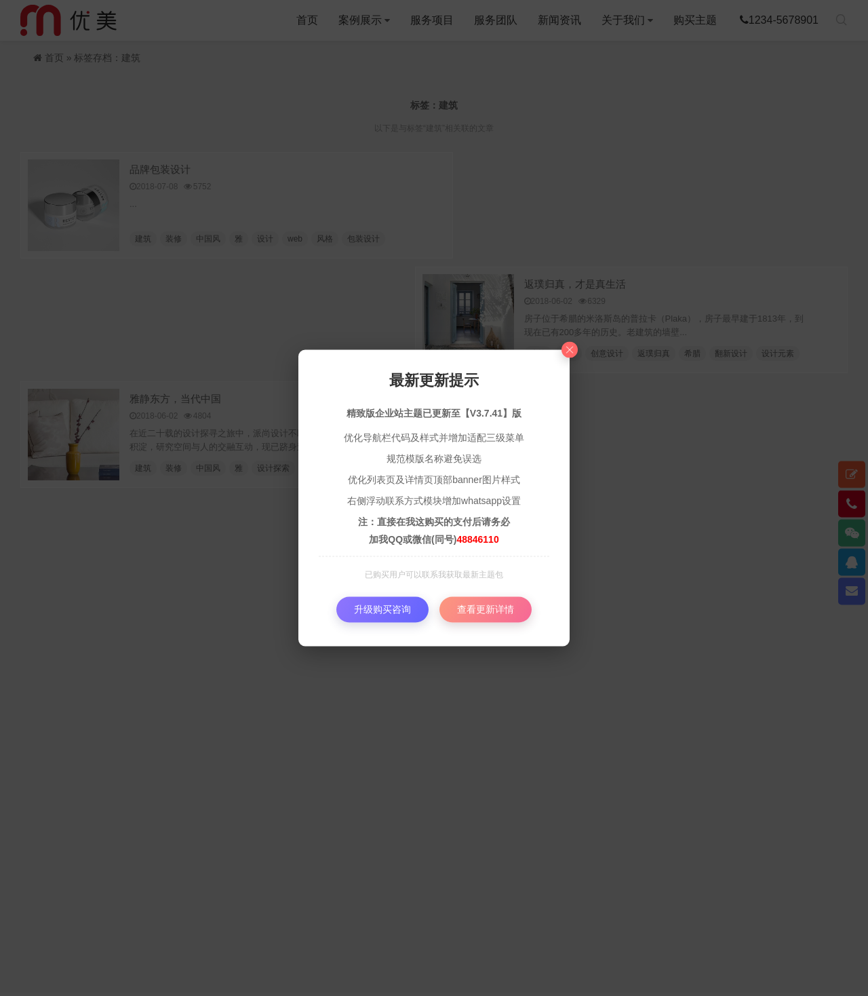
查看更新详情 (485, 609)
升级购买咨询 (382, 609)
